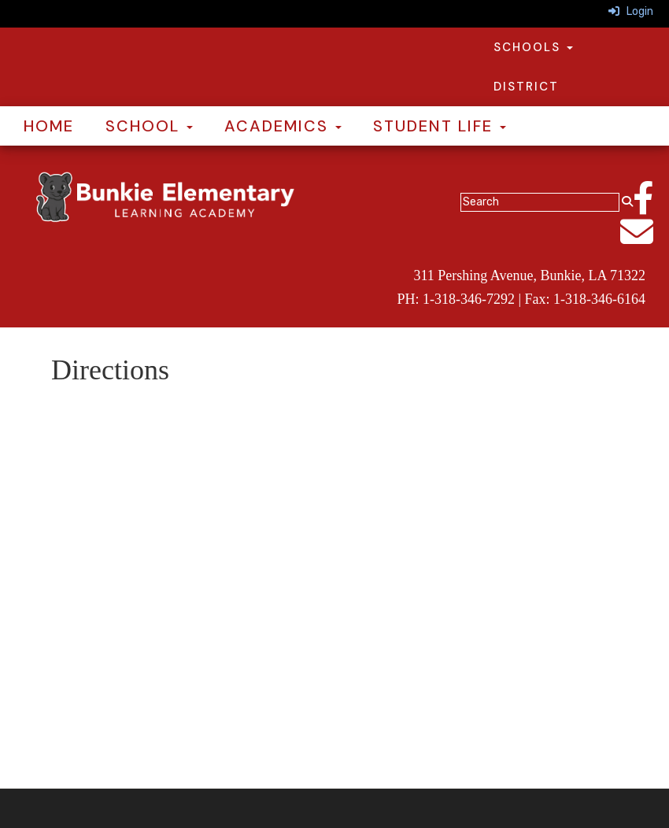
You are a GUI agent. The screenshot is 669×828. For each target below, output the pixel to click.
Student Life (439, 126)
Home (49, 126)
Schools (533, 47)
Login (630, 11)
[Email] (644, 240)
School (149, 126)
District (526, 86)
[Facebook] (651, 206)
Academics (283, 126)
